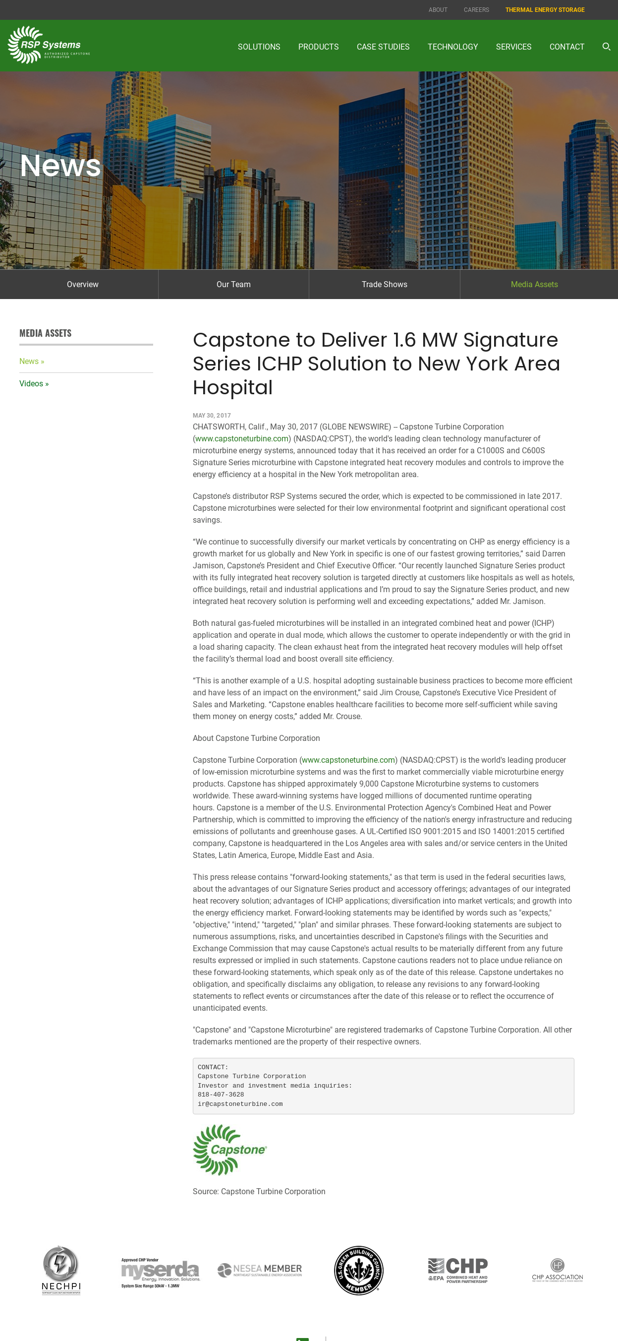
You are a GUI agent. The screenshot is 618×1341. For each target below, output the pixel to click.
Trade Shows (384, 284)
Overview (83, 284)
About (438, 9)
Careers (476, 9)
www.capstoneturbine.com (241, 438)
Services (514, 47)
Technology (453, 47)
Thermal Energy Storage (545, 9)
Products (318, 47)
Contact (567, 47)
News (29, 361)
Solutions (259, 47)
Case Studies (383, 47)
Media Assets (534, 284)
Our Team (234, 284)
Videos (31, 383)
